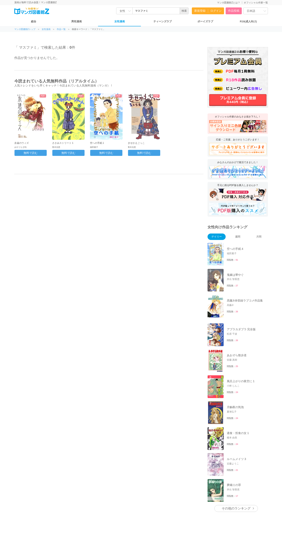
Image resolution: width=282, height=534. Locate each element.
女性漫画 (119, 21)
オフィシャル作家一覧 (256, 2)
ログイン (216, 10)
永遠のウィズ (21, 143)
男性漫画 (76, 21)
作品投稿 (233, 10)
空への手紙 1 (97, 143)
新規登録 (200, 10)
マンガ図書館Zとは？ (228, 2)
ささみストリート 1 (62, 143)
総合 (33, 21)
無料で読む (31, 152)
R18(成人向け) (248, 21)
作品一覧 (61, 29)
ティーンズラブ (162, 21)
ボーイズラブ (205, 21)
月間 (258, 236)
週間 (237, 236)
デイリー (216, 236)
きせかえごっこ (136, 143)
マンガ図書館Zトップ (25, 29)
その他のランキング (236, 508)
